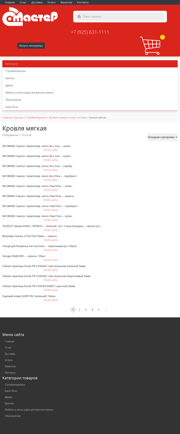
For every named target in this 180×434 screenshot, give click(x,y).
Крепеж (10, 78)
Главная (10, 2)
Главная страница (12, 117)
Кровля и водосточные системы (68, 117)
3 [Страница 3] (86, 309)
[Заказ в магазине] (162, 137)
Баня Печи (11, 107)
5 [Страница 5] (98, 309)
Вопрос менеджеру (31, 45)
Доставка (36, 2)
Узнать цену (51, 149)
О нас (23, 2)
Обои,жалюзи (13, 99)
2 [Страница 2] (79, 309)
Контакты (83, 2)
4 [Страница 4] (92, 309)
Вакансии (66, 2)
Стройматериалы (15, 71)
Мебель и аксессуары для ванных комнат (29, 92)
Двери (9, 85)
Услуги (51, 2)
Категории (11, 64)
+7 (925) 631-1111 (90, 32)
